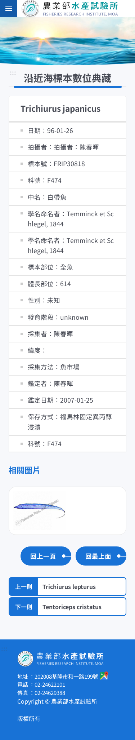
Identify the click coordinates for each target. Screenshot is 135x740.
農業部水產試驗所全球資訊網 (77, 8)
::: (13, 73)
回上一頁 (43, 555)
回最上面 (98, 555)
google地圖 (104, 675)
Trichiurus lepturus (69, 586)
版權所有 (28, 718)
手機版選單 (8, 8)
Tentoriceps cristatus (72, 606)
